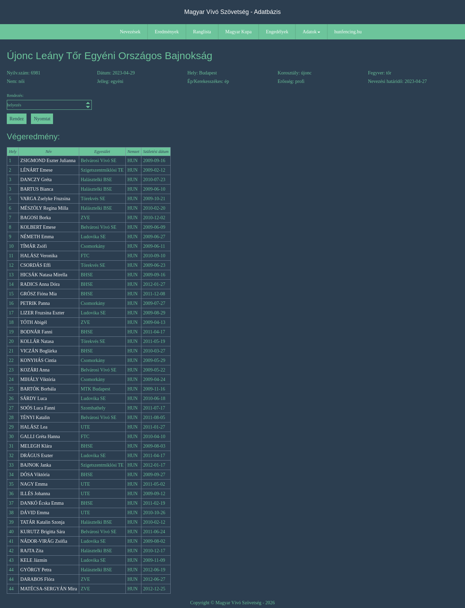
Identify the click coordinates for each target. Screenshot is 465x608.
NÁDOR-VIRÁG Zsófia (43, 541)
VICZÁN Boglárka (38, 350)
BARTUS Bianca (36, 189)
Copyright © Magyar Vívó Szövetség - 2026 (232, 602)
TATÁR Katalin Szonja (42, 522)
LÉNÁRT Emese (36, 170)
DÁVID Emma (34, 512)
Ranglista (202, 31)
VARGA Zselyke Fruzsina (45, 198)
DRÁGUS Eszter (36, 455)
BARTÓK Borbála (38, 389)
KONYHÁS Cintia (38, 360)
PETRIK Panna (35, 303)
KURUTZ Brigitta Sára (42, 531)
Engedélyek (277, 31)
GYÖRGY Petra (36, 569)
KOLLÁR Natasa (37, 341)
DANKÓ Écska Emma (42, 503)
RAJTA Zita (32, 550)
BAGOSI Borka (35, 217)
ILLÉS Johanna (35, 493)
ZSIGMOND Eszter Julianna (48, 160)
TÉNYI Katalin (35, 417)
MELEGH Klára (36, 446)
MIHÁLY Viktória (37, 379)
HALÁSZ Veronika (38, 255)
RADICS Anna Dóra (40, 284)
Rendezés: (49, 101)
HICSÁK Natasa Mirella (43, 274)
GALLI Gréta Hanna (40, 436)
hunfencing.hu (348, 31)
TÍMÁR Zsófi (33, 246)
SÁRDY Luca (33, 398)
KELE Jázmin (33, 560)
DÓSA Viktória (35, 474)
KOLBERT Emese (38, 227)
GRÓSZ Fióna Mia (38, 293)
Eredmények (167, 31)
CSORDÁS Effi (35, 265)
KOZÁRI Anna (35, 369)
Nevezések (130, 31)
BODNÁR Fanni (36, 331)
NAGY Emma (34, 484)
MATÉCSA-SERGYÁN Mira (48, 588)
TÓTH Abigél (33, 322)
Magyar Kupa (238, 31)
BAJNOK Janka (35, 465)
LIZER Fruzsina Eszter (42, 312)
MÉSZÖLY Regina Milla (44, 208)
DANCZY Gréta (36, 179)
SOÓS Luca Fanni (37, 408)
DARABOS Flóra (37, 579)
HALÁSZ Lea (34, 427)
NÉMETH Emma (37, 236)
